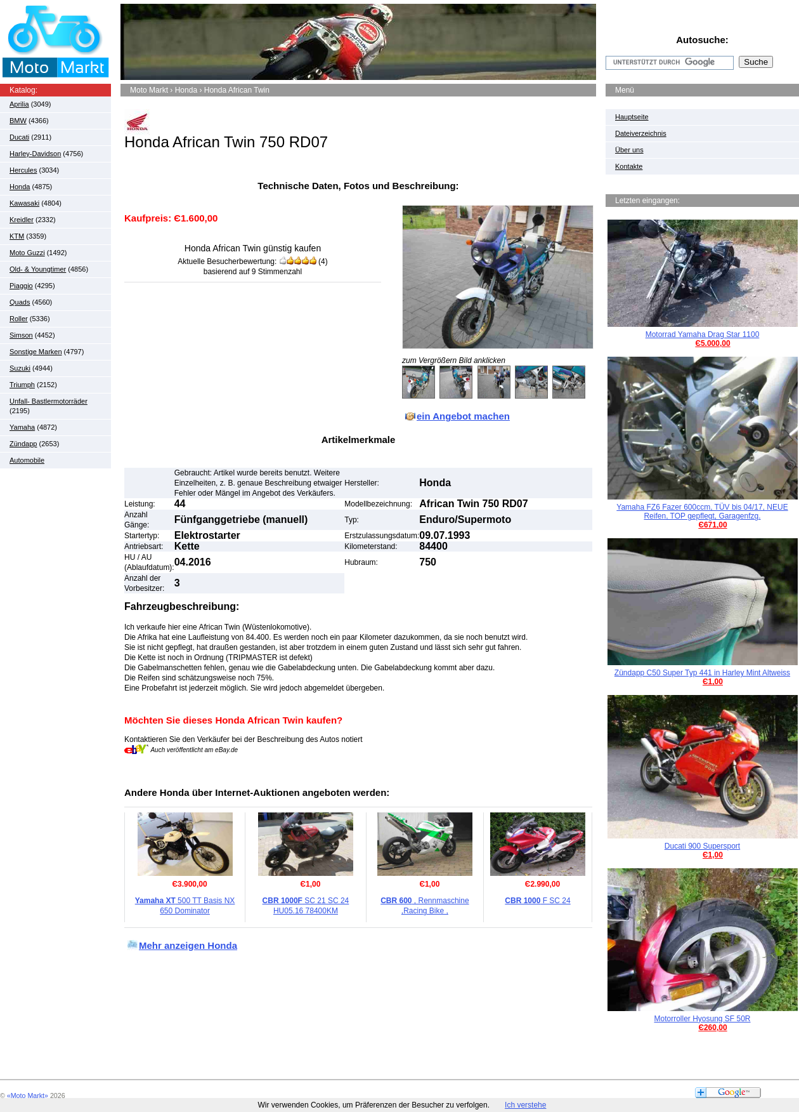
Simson (21, 335)
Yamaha (22, 427)
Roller (19, 318)
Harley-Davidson (35, 153)
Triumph (22, 384)
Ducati (19, 137)
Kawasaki (24, 203)
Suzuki (20, 368)
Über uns (629, 150)
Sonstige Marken (36, 351)
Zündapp (23, 443)
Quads (20, 302)
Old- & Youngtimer (38, 269)
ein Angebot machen (463, 416)
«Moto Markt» (27, 1095)
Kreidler (22, 219)
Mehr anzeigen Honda (188, 945)
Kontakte (628, 166)
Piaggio (21, 285)
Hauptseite (632, 117)
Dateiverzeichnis (640, 133)
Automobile (27, 460)
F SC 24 (537, 900)
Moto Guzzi (27, 252)
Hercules (23, 170)
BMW (18, 120)
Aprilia (19, 104)
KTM (17, 236)
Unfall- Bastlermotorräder (49, 401)
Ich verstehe (525, 1105)
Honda (20, 186)
